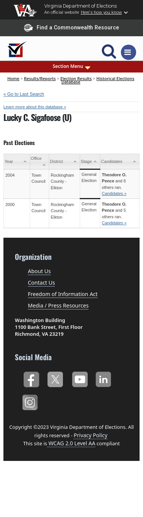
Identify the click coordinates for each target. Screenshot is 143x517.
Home (13, 78)
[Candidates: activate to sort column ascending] (120, 161)
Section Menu (71, 66)
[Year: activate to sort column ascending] (17, 161)
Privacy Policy (90, 435)
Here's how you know (101, 12)
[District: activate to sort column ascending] (64, 161)
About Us (39, 271)
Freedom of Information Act (63, 294)
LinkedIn (103, 378)
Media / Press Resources (58, 305)
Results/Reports (40, 78)
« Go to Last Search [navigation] (23, 94)
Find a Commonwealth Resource (71, 28)
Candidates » (114, 193)
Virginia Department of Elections (80, 6)
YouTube (79, 378)
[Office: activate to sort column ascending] (39, 161)
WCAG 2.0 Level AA (71, 443)
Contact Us (41, 282)
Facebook (31, 378)
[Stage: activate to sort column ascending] (90, 161)
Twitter (55, 378)
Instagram (31, 401)
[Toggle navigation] (128, 52)
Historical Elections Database (97, 80)
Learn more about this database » (34, 107)
